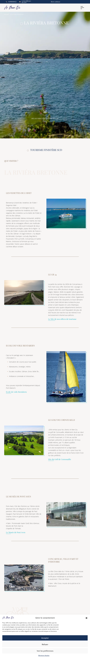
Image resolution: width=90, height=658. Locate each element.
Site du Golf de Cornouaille (59, 459)
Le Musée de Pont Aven (15, 532)
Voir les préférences (45, 651)
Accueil (6, 14)
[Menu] (83, 8)
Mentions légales (43, 655)
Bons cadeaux (55, 1)
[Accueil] (38, 8)
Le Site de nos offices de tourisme (62, 319)
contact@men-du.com (25, 1)
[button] (86, 618)
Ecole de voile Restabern (16, 392)
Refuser (45, 644)
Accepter (45, 638)
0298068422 (11, 1)
